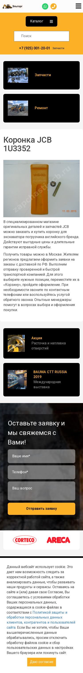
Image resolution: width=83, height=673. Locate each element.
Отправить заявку (41, 508)
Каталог (41, 21)
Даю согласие (41, 662)
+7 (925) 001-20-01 (34, 48)
